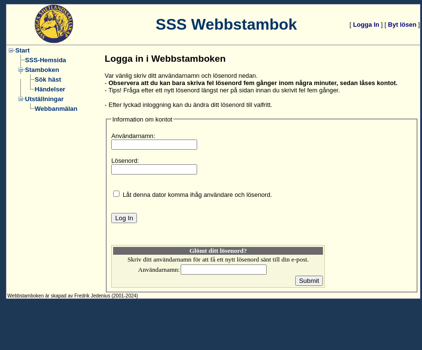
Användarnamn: (133, 136)
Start (23, 50)
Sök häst (48, 79)
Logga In (366, 24)
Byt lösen (402, 24)
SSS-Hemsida (46, 60)
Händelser (50, 89)
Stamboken (42, 69)
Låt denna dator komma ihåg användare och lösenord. (197, 194)
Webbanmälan (56, 108)
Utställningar (44, 99)
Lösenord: (125, 160)
